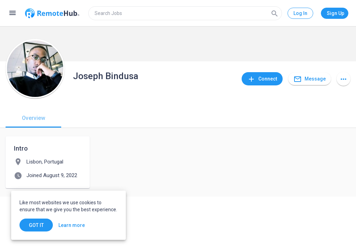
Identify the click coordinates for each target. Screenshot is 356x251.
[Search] (275, 13)
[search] (185, 13)
